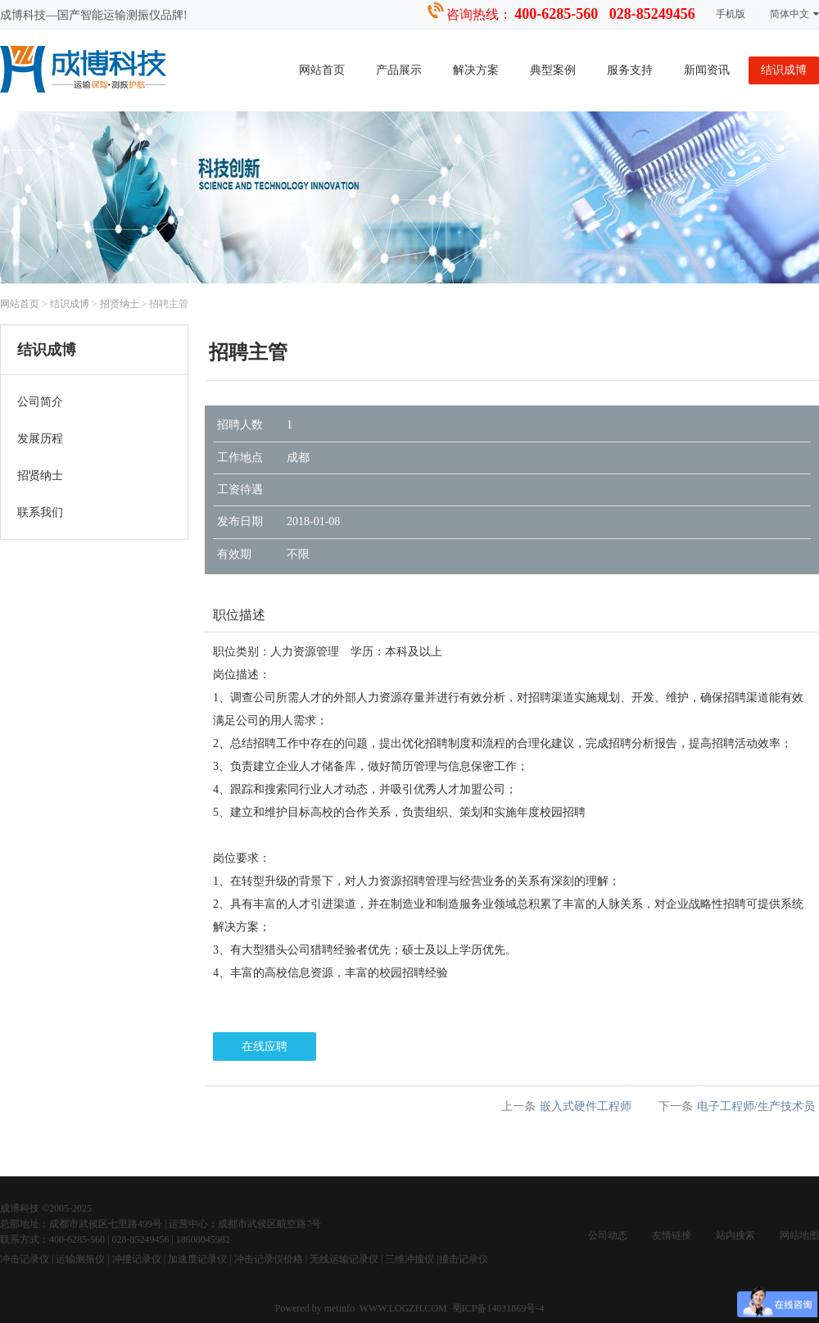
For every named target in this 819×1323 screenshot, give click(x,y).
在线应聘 (264, 1046)
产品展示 (399, 70)
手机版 (730, 14)
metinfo (340, 1308)
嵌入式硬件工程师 (585, 1106)
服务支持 (630, 70)
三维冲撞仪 (409, 1259)
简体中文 (794, 14)
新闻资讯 (707, 70)
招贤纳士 (119, 304)
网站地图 (799, 1235)
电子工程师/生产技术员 (756, 1106)
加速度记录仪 (197, 1259)
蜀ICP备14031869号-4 (498, 1308)
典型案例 (553, 70)
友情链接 (671, 1235)
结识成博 (784, 70)
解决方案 (476, 70)
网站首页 (322, 70)
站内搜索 (735, 1235)
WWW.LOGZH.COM (403, 1308)
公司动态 (607, 1235)
